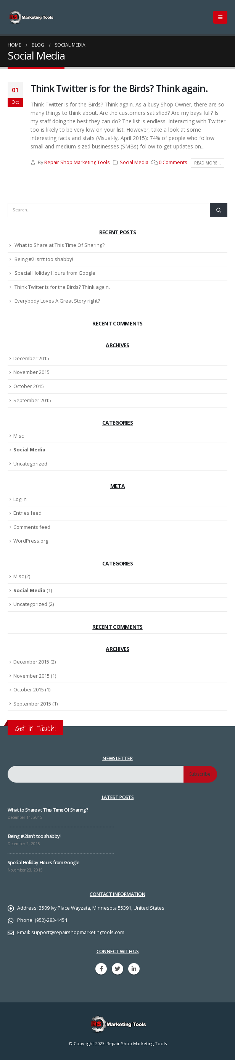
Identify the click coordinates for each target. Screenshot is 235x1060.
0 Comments (173, 162)
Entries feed (27, 512)
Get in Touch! (35, 728)
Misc (18, 435)
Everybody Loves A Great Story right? (57, 300)
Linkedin (134, 969)
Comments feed (31, 527)
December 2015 (31, 358)
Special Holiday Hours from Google (54, 272)
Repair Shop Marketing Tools (77, 162)
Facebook (101, 969)
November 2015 (31, 372)
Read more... (207, 163)
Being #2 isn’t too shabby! (43, 259)
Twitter (117, 969)
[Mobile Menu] (220, 17)
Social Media (134, 162)
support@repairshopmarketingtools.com (77, 932)
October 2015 (28, 386)
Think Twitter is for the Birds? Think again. (119, 88)
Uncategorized (30, 463)
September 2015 (32, 400)
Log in (20, 499)
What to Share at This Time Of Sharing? (59, 245)
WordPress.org (30, 540)
